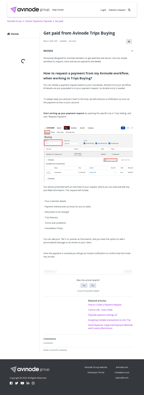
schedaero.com (122, 372)
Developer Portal (96, 372)
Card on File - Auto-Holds (100, 309)
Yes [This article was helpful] (83, 285)
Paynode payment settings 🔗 (102, 314)
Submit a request (117, 9)
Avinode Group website (96, 367)
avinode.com (122, 367)
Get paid (59, 21)
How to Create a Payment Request (104, 304)
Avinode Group (14, 21)
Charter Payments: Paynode (38, 21)
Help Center (58, 9)
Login (103, 9)
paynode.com (122, 377)
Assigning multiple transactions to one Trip (109, 320)
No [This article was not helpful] (92, 285)
